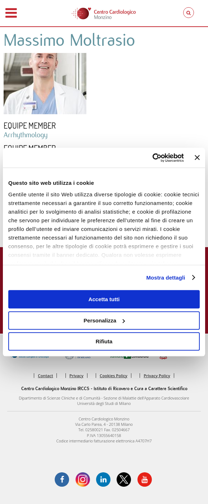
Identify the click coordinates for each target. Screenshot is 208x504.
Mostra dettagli (165, 278)
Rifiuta (104, 341)
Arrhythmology (26, 135)
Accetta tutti (104, 299)
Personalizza (104, 320)
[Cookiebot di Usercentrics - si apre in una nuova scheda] (152, 157)
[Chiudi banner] (197, 157)
